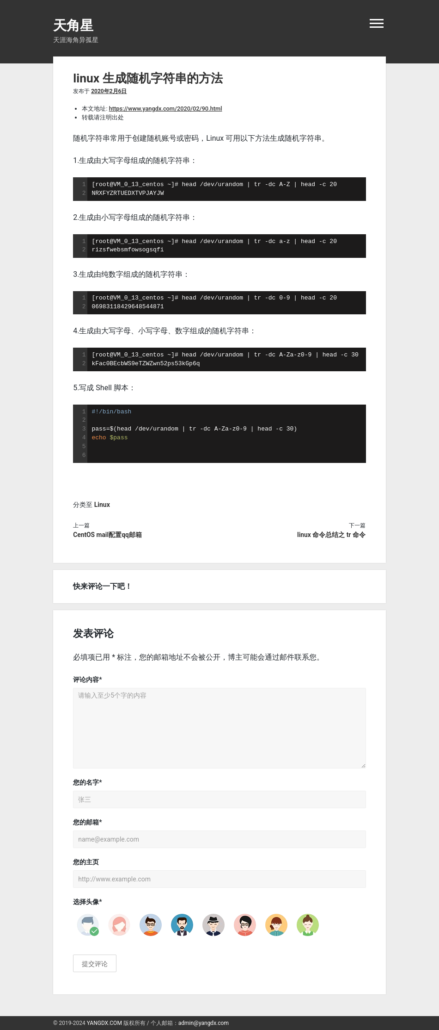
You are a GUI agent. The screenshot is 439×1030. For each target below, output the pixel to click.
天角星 (73, 25)
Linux (102, 504)
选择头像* (87, 901)
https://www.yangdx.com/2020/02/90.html (165, 108)
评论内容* (87, 679)
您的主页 (86, 862)
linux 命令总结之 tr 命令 (331, 534)
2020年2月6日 (109, 91)
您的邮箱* (87, 822)
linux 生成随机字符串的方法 (148, 78)
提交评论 (95, 964)
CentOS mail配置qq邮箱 (107, 534)
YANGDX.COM (104, 1023)
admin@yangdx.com (203, 1023)
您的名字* (87, 782)
